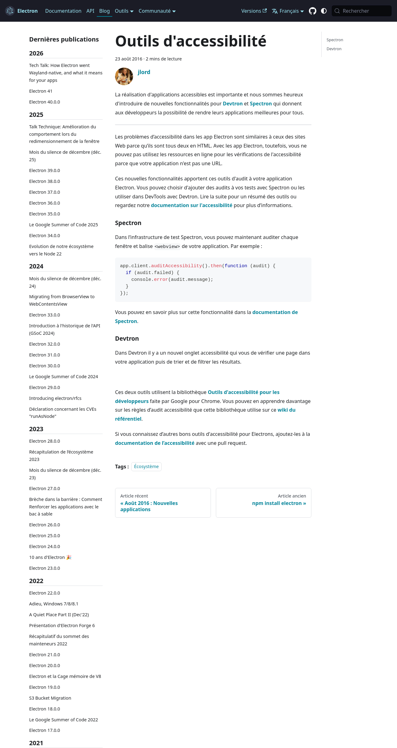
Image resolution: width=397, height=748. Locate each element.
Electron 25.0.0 (44, 535)
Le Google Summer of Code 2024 (63, 376)
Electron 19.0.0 (44, 687)
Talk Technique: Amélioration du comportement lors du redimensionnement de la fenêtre (64, 134)
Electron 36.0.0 (44, 203)
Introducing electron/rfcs (55, 398)
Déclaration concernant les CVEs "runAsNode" (62, 412)
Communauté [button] (155, 10)
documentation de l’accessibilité (154, 443)
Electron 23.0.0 (44, 568)
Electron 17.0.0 (44, 730)
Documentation (63, 10)
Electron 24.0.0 (44, 546)
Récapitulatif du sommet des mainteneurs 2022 (59, 640)
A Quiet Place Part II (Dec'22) (59, 614)
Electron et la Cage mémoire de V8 (65, 676)
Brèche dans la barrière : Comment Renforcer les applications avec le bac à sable (65, 506)
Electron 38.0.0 (44, 181)
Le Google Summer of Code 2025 (63, 225)
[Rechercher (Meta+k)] (361, 11)
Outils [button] (121, 10)
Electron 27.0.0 (44, 488)
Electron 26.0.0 (44, 525)
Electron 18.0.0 (44, 709)
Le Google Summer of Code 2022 (63, 720)
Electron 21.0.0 (44, 654)
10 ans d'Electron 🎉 (50, 557)
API (90, 10)
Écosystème (146, 467)
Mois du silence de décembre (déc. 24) (65, 282)
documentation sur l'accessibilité (192, 205)
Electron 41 (40, 91)
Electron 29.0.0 (44, 387)
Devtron (233, 103)
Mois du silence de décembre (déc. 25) (65, 155)
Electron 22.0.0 (44, 593)
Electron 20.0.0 (44, 665)
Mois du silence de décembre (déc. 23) (65, 473)
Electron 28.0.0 (44, 441)
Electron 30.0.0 (44, 366)
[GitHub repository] (312, 11)
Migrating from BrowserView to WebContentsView (62, 300)
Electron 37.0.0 (44, 192)
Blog (104, 10)
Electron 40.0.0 (44, 102)
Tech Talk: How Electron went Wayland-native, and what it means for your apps (65, 72)
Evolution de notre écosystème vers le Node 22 (61, 250)
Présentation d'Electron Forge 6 (62, 625)
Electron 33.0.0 (44, 315)
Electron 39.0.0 (44, 170)
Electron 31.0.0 (44, 355)
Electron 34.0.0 (44, 235)
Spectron (261, 103)
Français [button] (285, 10)
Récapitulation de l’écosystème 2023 (61, 455)
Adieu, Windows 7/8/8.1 (53, 604)
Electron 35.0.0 (44, 214)
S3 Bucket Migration (50, 698)
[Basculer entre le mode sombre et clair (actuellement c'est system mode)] (324, 11)
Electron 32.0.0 (44, 344)
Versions (254, 10)
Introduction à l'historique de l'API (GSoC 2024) (64, 329)
